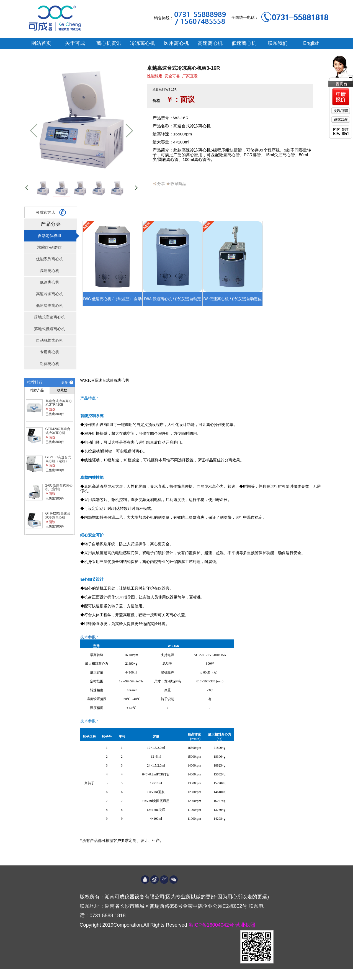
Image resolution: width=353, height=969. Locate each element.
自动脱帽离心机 (49, 340)
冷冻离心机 (142, 43)
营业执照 (245, 925)
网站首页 (41, 43)
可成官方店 (51, 212)
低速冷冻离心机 (49, 305)
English (311, 43)
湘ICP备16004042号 (212, 925)
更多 (64, 382)
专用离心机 (49, 352)
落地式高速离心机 (49, 317)
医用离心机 (176, 43)
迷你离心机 (49, 363)
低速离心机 (243, 43)
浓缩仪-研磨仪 (49, 247)
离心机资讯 (108, 43)
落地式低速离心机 (49, 329)
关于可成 (75, 43)
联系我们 (278, 43)
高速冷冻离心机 (49, 294)
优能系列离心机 (49, 259)
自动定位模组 (49, 235)
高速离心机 (210, 43)
